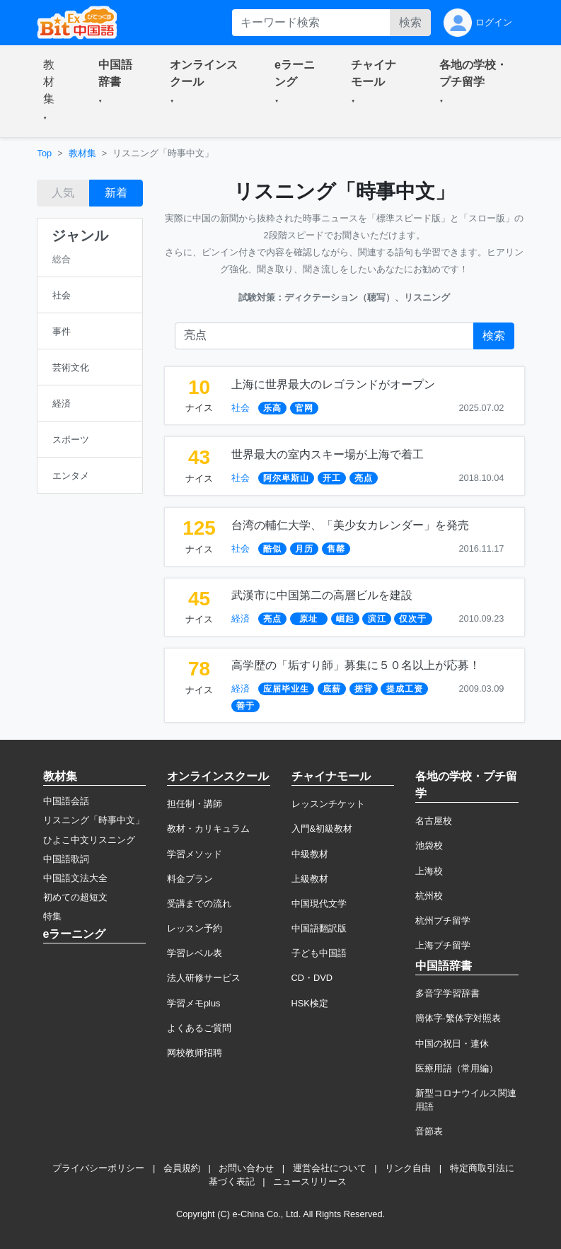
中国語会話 (66, 801)
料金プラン (190, 878)
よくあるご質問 (199, 1028)
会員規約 (181, 1168)
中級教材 (309, 854)
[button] (53, 91)
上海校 (429, 871)
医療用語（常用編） (456, 1068)
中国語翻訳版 (319, 928)
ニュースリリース (310, 1181)
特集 (52, 916)
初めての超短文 (75, 897)
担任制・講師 (194, 803)
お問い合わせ (246, 1168)
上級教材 (309, 878)
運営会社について (329, 1168)
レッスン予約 (194, 928)
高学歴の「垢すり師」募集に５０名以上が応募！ (355, 665)
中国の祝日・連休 (452, 1043)
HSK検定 (309, 1003)
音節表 (429, 1131)
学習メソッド (194, 854)
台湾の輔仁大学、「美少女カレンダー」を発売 (350, 525)
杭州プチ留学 (442, 920)
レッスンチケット (328, 803)
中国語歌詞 (66, 859)
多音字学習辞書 (447, 993)
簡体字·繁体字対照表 (458, 1018)
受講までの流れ (199, 903)
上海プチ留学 (442, 945)
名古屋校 (433, 820)
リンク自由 (408, 1168)
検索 (410, 22)
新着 (116, 193)
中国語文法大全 (75, 878)
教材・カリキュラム (208, 828)
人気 (63, 193)
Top (44, 153)
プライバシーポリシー (98, 1168)
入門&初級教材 (322, 828)
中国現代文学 (319, 903)
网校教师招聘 (194, 1052)
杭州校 (429, 895)
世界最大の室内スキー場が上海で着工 (327, 454)
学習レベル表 (194, 953)
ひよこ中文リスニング (89, 840)
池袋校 (429, 845)
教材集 (82, 153)
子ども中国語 (319, 953)
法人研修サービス (204, 977)
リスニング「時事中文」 (93, 820)
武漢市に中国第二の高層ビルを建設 (321, 595)
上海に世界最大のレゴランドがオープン (333, 384)
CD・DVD (312, 977)
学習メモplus (193, 1003)
